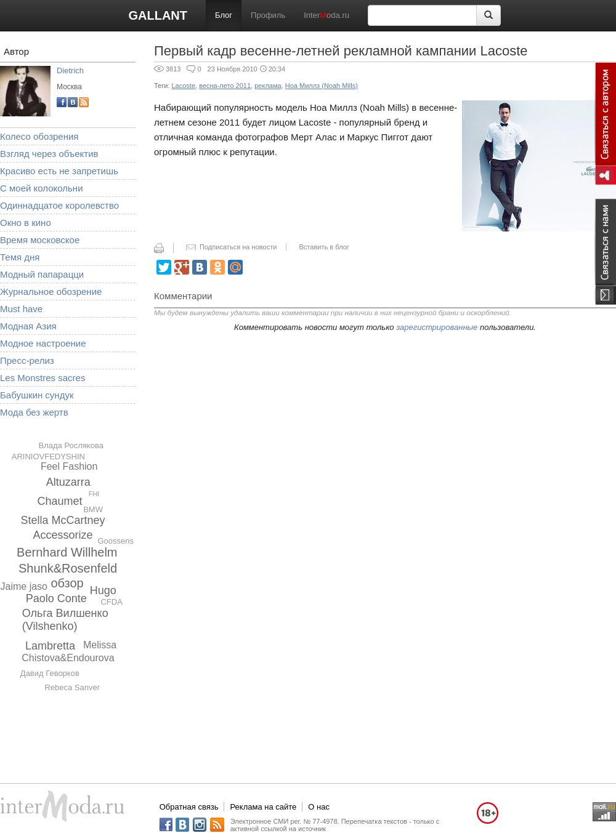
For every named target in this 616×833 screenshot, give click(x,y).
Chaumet (59, 501)
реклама (267, 85)
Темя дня (19, 257)
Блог (223, 15)
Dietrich (70, 70)
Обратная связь (189, 806)
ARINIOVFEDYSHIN (48, 456)
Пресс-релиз (27, 360)
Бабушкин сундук (36, 395)
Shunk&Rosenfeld (67, 568)
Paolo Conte (56, 598)
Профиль (268, 15)
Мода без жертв (34, 412)
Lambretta (50, 646)
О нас (319, 806)
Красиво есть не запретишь (59, 171)
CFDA (111, 601)
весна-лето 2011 (225, 85)
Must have (21, 309)
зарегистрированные (436, 327)
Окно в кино (25, 222)
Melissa (99, 645)
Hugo (103, 590)
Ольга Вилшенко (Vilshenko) (65, 619)
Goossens (115, 540)
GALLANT (157, 15)
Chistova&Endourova (68, 658)
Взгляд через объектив (49, 153)
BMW (93, 509)
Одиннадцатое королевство (59, 205)
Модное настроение (43, 343)
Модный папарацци (42, 274)
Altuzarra (68, 482)
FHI (94, 493)
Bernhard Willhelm (67, 552)
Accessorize (62, 535)
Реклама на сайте (263, 806)
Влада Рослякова (70, 445)
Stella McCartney (62, 520)
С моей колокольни (41, 188)
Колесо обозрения (39, 136)
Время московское (39, 240)
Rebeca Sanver (72, 687)
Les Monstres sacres (42, 377)
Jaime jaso (24, 586)
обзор (67, 583)
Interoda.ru (326, 15)
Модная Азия (28, 326)
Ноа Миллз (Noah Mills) (321, 85)
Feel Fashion (69, 466)
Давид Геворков (49, 673)
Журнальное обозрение (51, 291)
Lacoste (184, 85)
